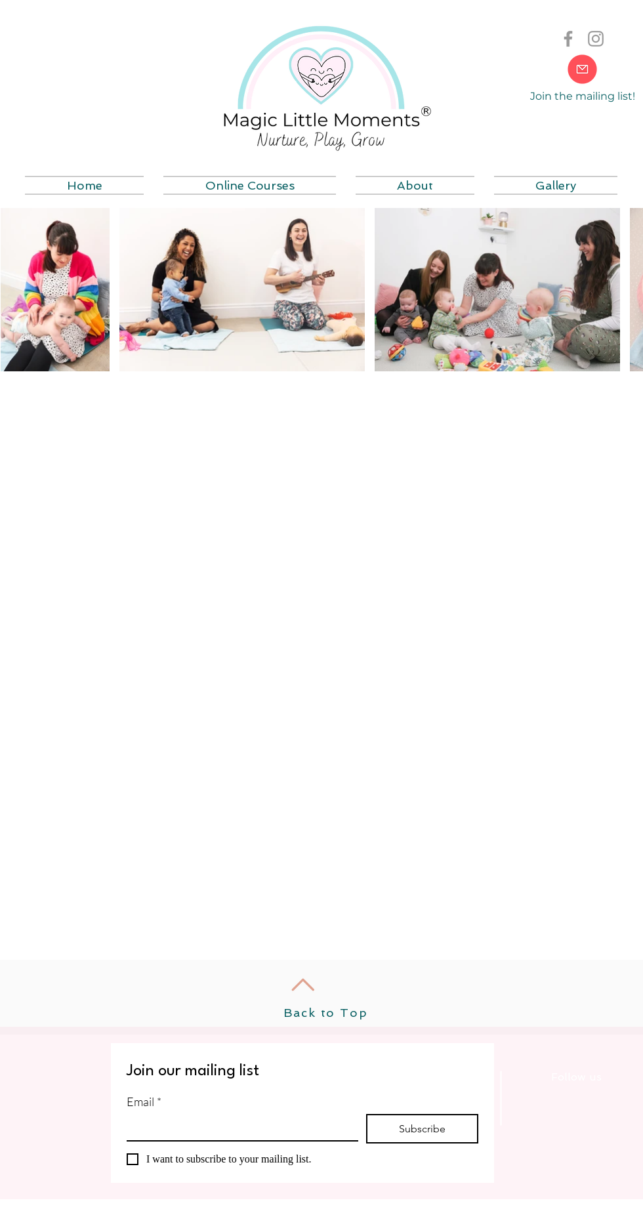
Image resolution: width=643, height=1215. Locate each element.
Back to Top (325, 1012)
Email (144, 1101)
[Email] (238, 1127)
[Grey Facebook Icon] (568, 38)
